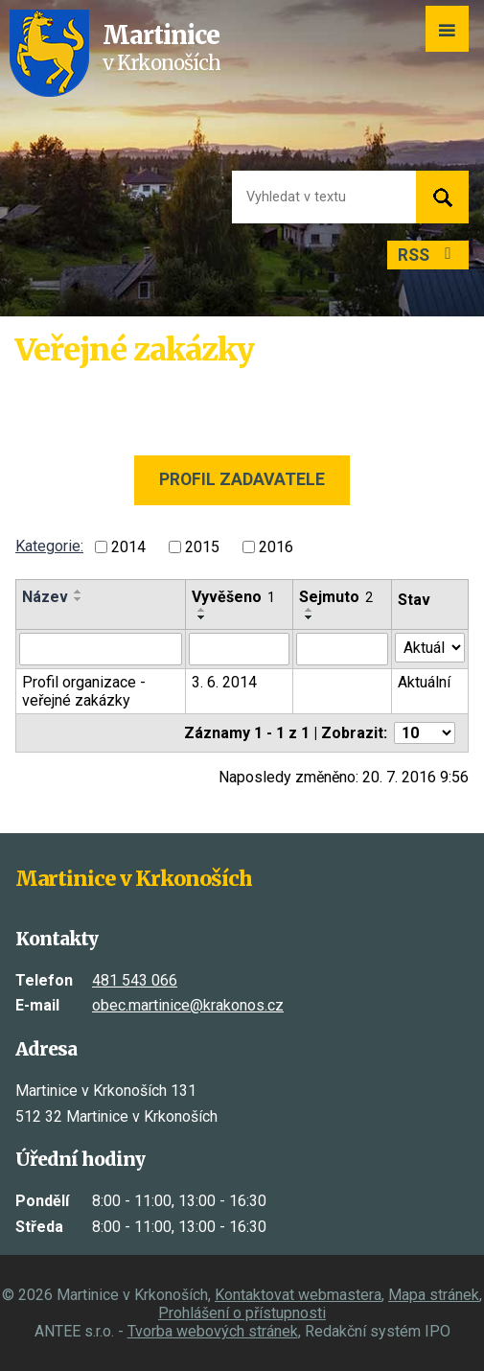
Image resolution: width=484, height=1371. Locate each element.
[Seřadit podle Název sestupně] (78, 599)
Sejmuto (336, 597)
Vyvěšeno (233, 597)
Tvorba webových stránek (212, 1331)
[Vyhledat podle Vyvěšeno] (239, 649)
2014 (128, 547)
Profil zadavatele (242, 479)
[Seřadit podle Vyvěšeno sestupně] (202, 617)
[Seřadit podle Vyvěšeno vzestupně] (202, 610)
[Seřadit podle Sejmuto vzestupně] (309, 610)
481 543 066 (134, 980)
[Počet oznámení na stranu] (424, 733)
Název (45, 597)
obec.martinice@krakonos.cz (188, 1005)
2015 (202, 547)
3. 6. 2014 (224, 682)
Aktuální (424, 682)
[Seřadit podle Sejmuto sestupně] (309, 617)
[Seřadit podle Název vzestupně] (78, 591)
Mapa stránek (433, 1295)
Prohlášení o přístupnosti (242, 1313)
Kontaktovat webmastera (298, 1295)
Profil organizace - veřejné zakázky (84, 691)
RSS (428, 255)
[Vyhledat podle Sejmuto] (341, 649)
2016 (276, 547)
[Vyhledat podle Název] (100, 649)
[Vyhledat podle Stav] (430, 647)
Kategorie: (49, 546)
